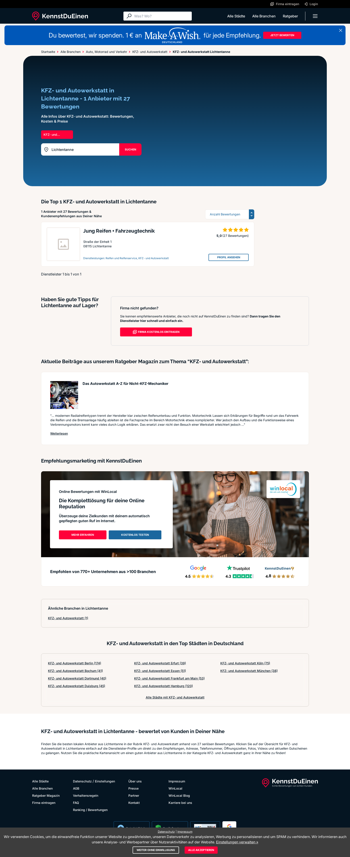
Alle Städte (236, 16)
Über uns (135, 781)
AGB (76, 788)
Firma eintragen (43, 803)
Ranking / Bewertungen (90, 810)
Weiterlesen (59, 433)
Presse (133, 788)
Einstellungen (105, 781)
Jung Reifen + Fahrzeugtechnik (119, 231)
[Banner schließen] (340, 30)
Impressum (177, 781)
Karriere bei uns (180, 803)
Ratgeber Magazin (46, 795)
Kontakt (134, 803)
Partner (133, 795)
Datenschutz (82, 781)
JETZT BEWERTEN (282, 35)
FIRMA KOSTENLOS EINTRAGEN (156, 332)
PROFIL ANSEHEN (228, 257)
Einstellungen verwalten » (237, 842)
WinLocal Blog (179, 795)
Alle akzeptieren (201, 850)
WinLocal (175, 788)
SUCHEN (130, 149)
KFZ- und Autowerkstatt (68, 618)
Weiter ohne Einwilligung (156, 850)
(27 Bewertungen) (235, 236)
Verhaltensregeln (85, 795)
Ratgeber (290, 16)
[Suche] (162, 16)
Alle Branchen (264, 16)
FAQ (76, 803)
